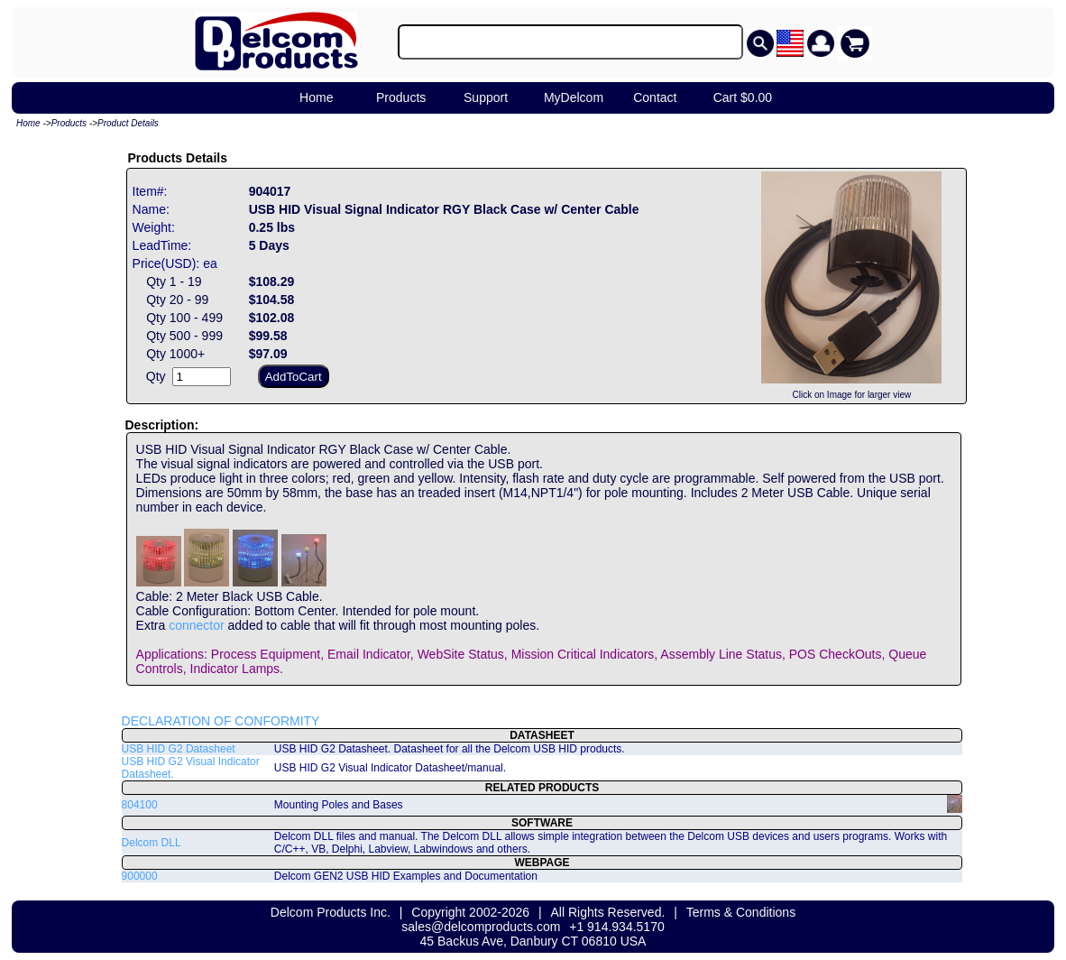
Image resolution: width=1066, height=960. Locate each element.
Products (401, 97)
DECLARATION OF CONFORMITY (221, 721)
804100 (140, 804)
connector (196, 625)
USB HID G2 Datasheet (178, 749)
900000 (140, 876)
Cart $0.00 (742, 97)
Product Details (128, 123)
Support (486, 97)
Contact (654, 97)
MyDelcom (573, 97)
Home (316, 97)
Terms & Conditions (740, 912)
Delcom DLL (151, 842)
